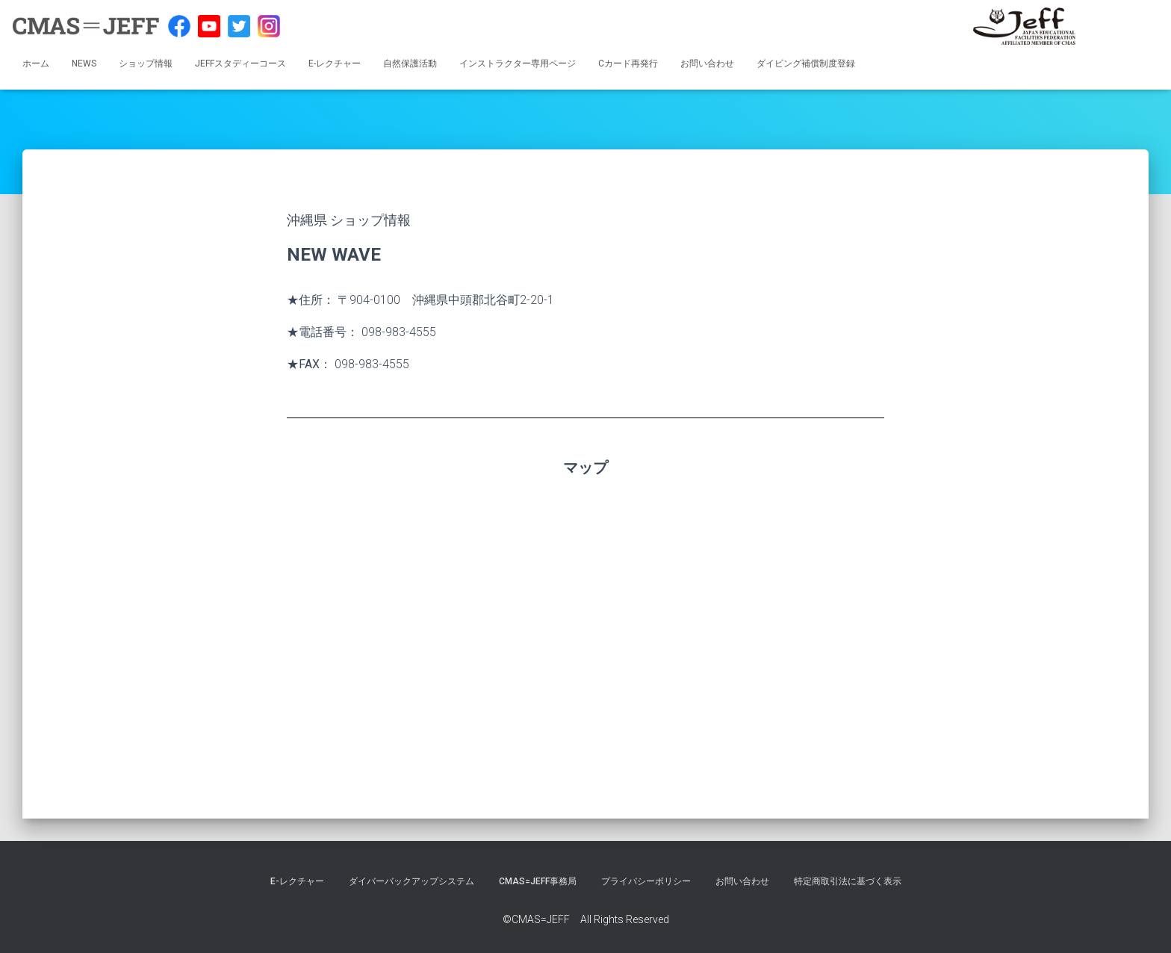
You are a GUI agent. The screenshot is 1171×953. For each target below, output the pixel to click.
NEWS (84, 63)
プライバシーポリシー (646, 881)
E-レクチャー (334, 63)
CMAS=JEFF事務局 (538, 881)
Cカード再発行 (628, 63)
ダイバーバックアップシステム (411, 881)
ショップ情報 (146, 63)
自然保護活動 (410, 63)
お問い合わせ (707, 63)
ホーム (35, 63)
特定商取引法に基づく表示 (847, 881)
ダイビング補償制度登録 (806, 63)
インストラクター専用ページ (517, 63)
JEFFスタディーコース (240, 63)
